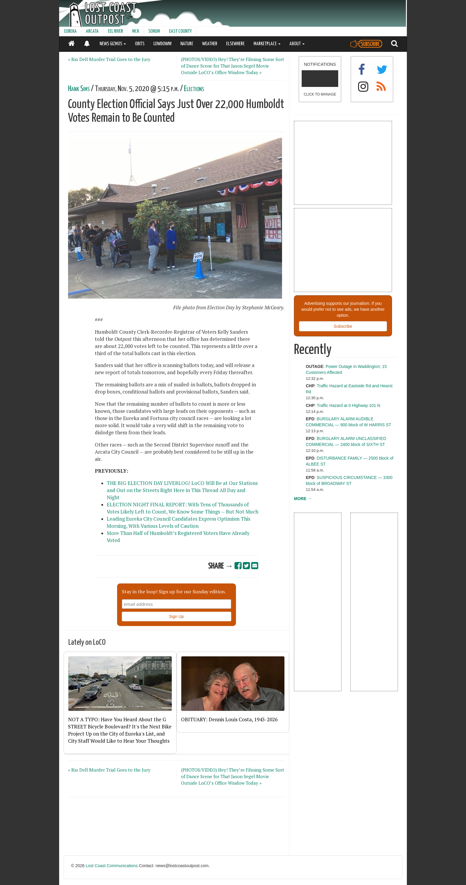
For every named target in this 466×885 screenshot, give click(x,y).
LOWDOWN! (162, 43)
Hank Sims (79, 89)
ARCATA (92, 31)
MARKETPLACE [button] (267, 43)
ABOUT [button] (297, 43)
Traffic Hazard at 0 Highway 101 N (348, 405)
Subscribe (343, 326)
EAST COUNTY (180, 31)
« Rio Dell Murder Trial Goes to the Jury (109, 59)
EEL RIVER (115, 31)
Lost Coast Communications (112, 865)
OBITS (139, 43)
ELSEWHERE (235, 43)
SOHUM (154, 31)
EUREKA (70, 31)
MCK (135, 31)
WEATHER (209, 43)
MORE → (303, 498)
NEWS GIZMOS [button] (113, 43)
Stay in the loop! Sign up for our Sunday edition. (174, 591)
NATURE (186, 43)
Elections (194, 89)
